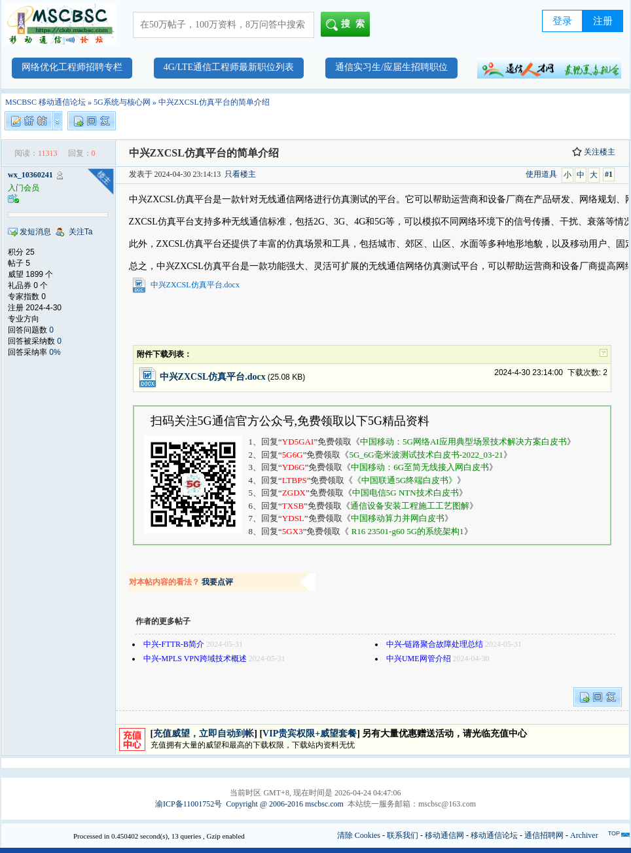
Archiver (584, 835)
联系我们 (402, 835)
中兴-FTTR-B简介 (173, 644)
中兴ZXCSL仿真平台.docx (195, 284)
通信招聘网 (544, 835)
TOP (614, 833)
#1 (609, 174)
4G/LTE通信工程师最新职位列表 (229, 67)
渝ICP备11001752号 (188, 803)
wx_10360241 (30, 174)
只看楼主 (240, 174)
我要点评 (217, 582)
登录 (562, 21)
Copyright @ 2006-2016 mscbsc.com (285, 803)
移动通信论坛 (494, 835)
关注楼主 (593, 151)
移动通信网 (444, 835)
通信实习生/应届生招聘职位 (391, 67)
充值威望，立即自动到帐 (203, 733)
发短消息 (35, 231)
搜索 (348, 25)
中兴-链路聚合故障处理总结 (434, 644)
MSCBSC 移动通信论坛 (45, 102)
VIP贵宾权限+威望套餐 (309, 733)
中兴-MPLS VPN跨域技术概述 (195, 658)
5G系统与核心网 (122, 102)
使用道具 (541, 174)
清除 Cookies (358, 835)
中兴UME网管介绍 (418, 658)
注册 (603, 21)
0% (54, 352)
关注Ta (81, 231)
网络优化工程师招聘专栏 (72, 67)
